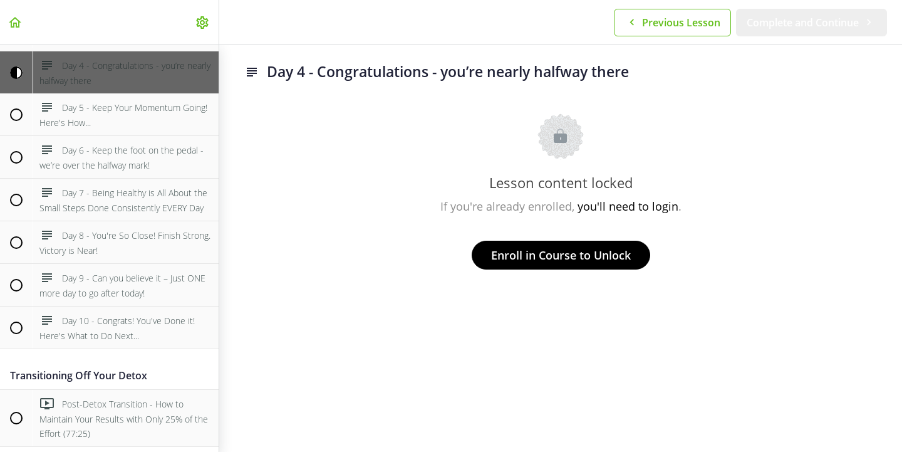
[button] (15, 22)
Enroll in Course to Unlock (561, 255)
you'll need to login (628, 206)
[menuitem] (203, 22)
